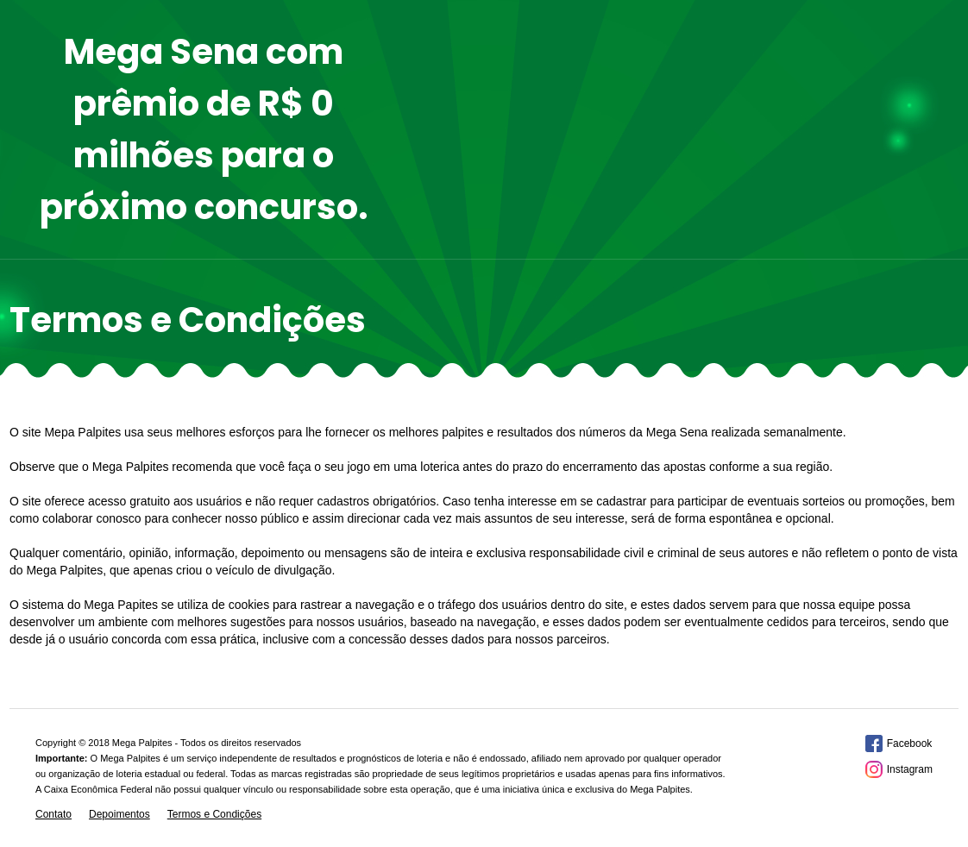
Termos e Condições (214, 814)
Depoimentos (119, 814)
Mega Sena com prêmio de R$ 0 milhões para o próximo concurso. (204, 129)
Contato (53, 814)
